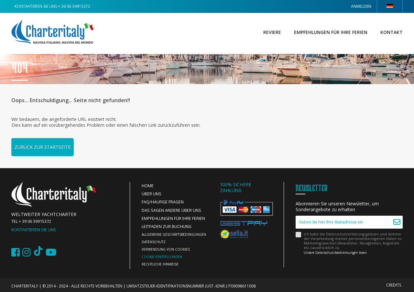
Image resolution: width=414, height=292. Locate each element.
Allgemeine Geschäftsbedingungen (174, 234)
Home (148, 186)
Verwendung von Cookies (166, 249)
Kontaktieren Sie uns (33, 230)
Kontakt (391, 32)
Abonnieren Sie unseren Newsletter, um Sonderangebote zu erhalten (337, 206)
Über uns (151, 194)
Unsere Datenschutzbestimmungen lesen (335, 252)
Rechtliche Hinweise (160, 264)
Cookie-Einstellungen (162, 256)
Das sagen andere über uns (171, 210)
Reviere (272, 32)
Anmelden (361, 6)
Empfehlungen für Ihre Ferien (330, 32)
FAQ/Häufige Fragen (163, 202)
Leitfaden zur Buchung (166, 226)
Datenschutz (154, 242)
